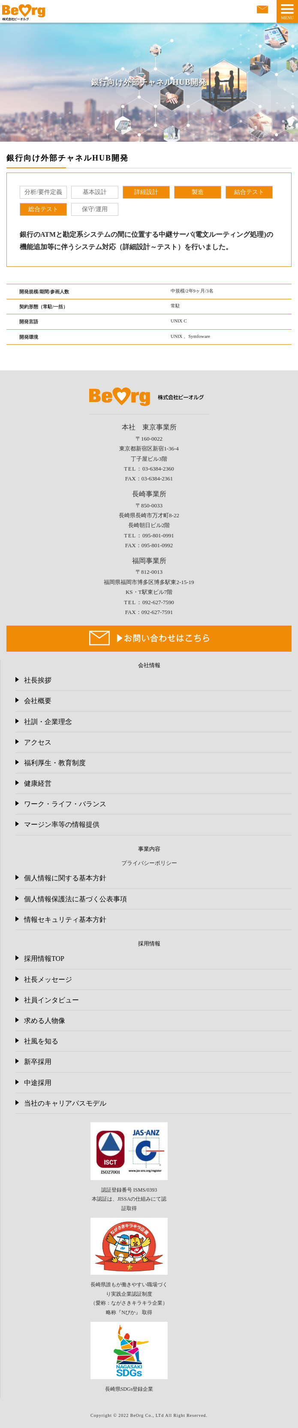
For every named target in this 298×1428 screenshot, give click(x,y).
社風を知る (41, 1041)
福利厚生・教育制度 (55, 762)
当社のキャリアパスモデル (65, 1103)
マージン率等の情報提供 (61, 824)
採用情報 (149, 943)
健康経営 (37, 783)
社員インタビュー (51, 1000)
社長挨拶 (37, 680)
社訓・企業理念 (48, 721)
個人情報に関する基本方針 (65, 878)
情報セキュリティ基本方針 (65, 919)
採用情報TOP (44, 958)
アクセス (37, 742)
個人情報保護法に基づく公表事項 (75, 899)
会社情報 (149, 665)
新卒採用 (37, 1061)
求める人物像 (44, 1020)
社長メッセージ (48, 979)
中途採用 (37, 1082)
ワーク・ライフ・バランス (65, 804)
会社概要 (37, 700)
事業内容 (149, 849)
